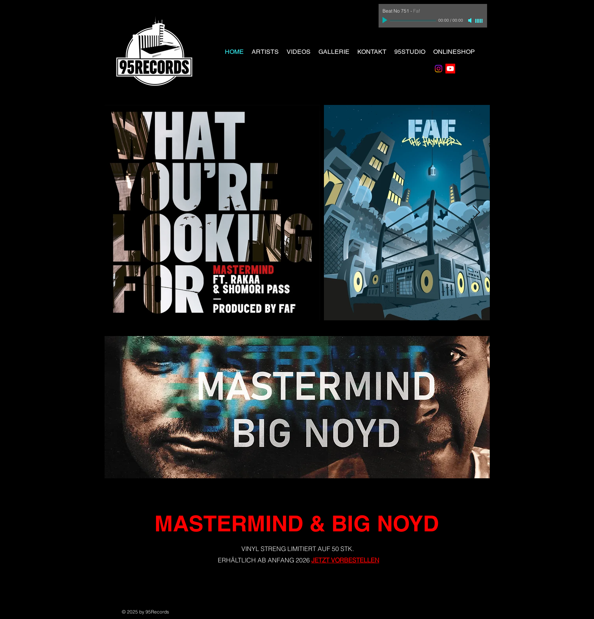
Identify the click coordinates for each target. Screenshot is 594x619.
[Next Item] (476, 212)
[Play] (386, 20)
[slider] (479, 21)
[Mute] (470, 20)
